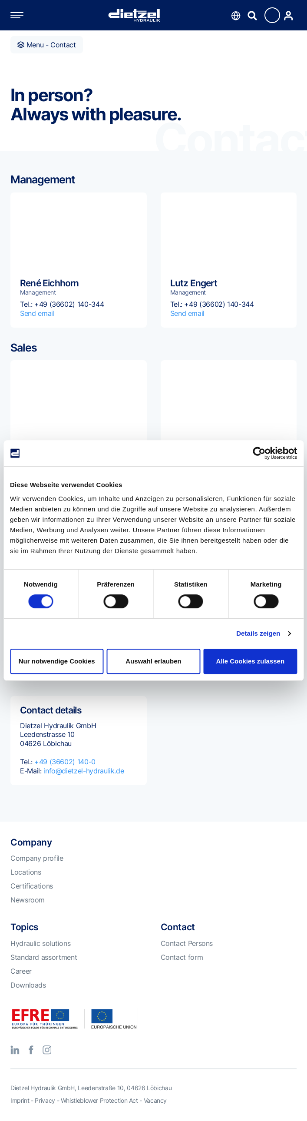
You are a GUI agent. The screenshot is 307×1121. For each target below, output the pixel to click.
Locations (25, 872)
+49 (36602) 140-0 (65, 761)
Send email (37, 313)
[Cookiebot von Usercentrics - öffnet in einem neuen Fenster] (259, 453)
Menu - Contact (46, 44)
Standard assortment (43, 957)
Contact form (182, 957)
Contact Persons (187, 943)
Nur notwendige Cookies (57, 661)
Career (21, 971)
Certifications (31, 886)
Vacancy (155, 1100)
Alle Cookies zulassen (250, 661)
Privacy (45, 1100)
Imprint (19, 1100)
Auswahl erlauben (153, 661)
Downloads (28, 985)
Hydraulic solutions (40, 943)
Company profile (36, 858)
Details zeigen (258, 633)
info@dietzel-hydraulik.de (83, 770)
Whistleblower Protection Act (99, 1100)
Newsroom (27, 899)
